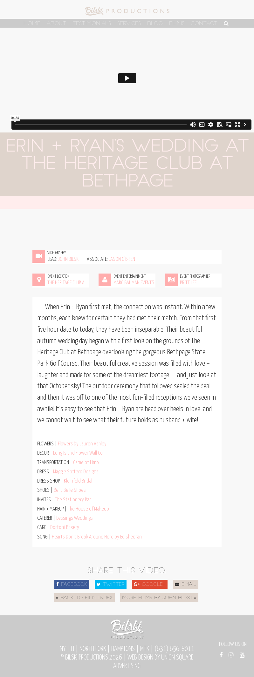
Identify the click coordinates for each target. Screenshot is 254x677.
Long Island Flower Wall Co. (78, 453)
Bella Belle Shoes (70, 490)
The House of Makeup (88, 509)
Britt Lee (188, 283)
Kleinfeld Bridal (78, 481)
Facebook (71, 584)
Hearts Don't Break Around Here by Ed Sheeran (97, 537)
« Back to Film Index (84, 598)
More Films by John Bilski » (159, 598)
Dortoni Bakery (64, 527)
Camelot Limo (86, 462)
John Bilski (68, 259)
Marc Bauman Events (133, 283)
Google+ (150, 584)
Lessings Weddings (74, 518)
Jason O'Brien (122, 259)
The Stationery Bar (73, 500)
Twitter (111, 584)
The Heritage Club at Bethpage (76, 283)
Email (185, 584)
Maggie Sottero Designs (76, 472)
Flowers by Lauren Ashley (82, 444)
